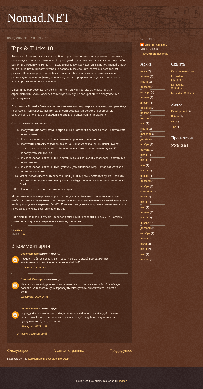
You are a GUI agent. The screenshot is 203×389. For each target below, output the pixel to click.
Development (179, 111)
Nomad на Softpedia (183, 93)
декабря (145, 86)
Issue (174, 121)
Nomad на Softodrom (177, 86)
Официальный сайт (183, 71)
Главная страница (68, 351)
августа (144, 118)
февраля (145, 133)
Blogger (122, 380)
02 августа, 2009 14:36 (34, 296)
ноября (144, 112)
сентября (146, 191)
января (144, 102)
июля (143, 154)
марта (144, 81)
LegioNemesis (30, 253)
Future (175, 116)
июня (143, 71)
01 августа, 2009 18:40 (34, 267)
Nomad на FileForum (177, 78)
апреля (144, 76)
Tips (22, 233)
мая (142, 123)
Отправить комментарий (32, 333)
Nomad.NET (38, 17)
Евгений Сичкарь (32, 279)
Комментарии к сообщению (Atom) (49, 358)
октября (145, 92)
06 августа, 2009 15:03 (34, 326)
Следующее (17, 351)
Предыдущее (121, 351)
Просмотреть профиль (154, 53)
